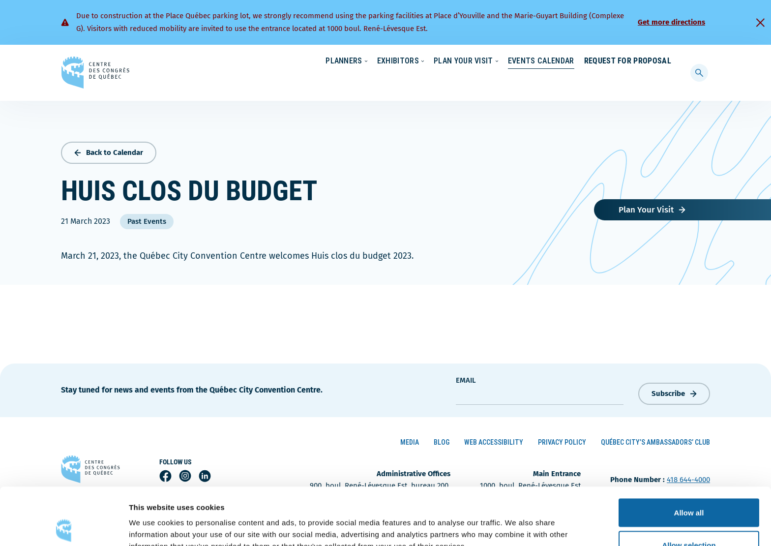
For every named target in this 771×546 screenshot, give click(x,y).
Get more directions (671, 22)
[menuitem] (667, 60)
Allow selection (688, 488)
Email (466, 377)
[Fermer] (760, 22)
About (591, 61)
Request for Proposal (627, 81)
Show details (516, 520)
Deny (689, 520)
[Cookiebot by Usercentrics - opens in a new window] (64, 526)
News (556, 61)
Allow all (689, 455)
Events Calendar (531, 81)
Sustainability (509, 61)
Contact (631, 61)
